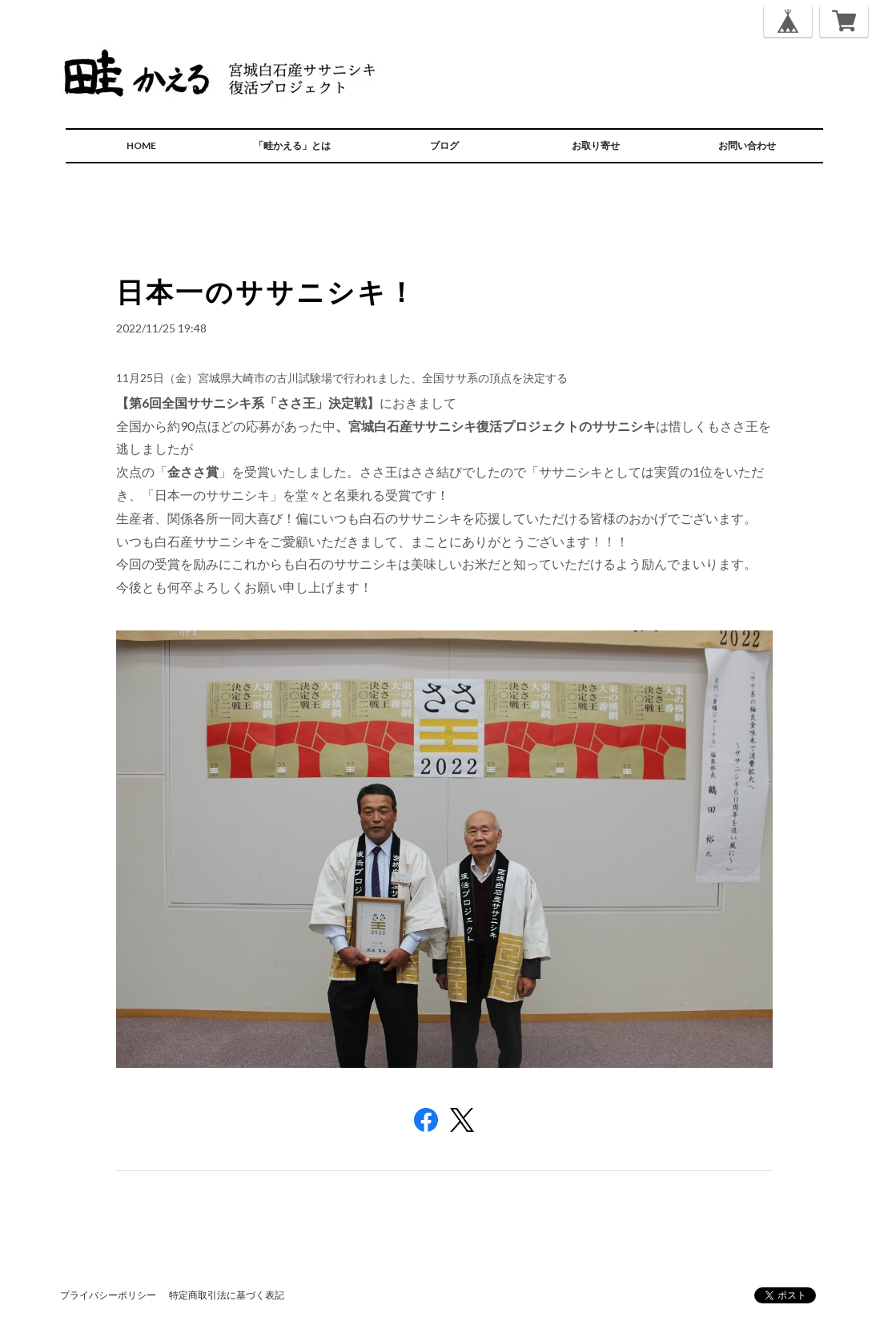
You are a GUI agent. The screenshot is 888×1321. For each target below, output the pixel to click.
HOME (141, 145)
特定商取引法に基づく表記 (226, 1295)
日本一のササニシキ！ (266, 291)
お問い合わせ (747, 145)
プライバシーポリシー (108, 1295)
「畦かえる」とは (292, 145)
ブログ (444, 145)
